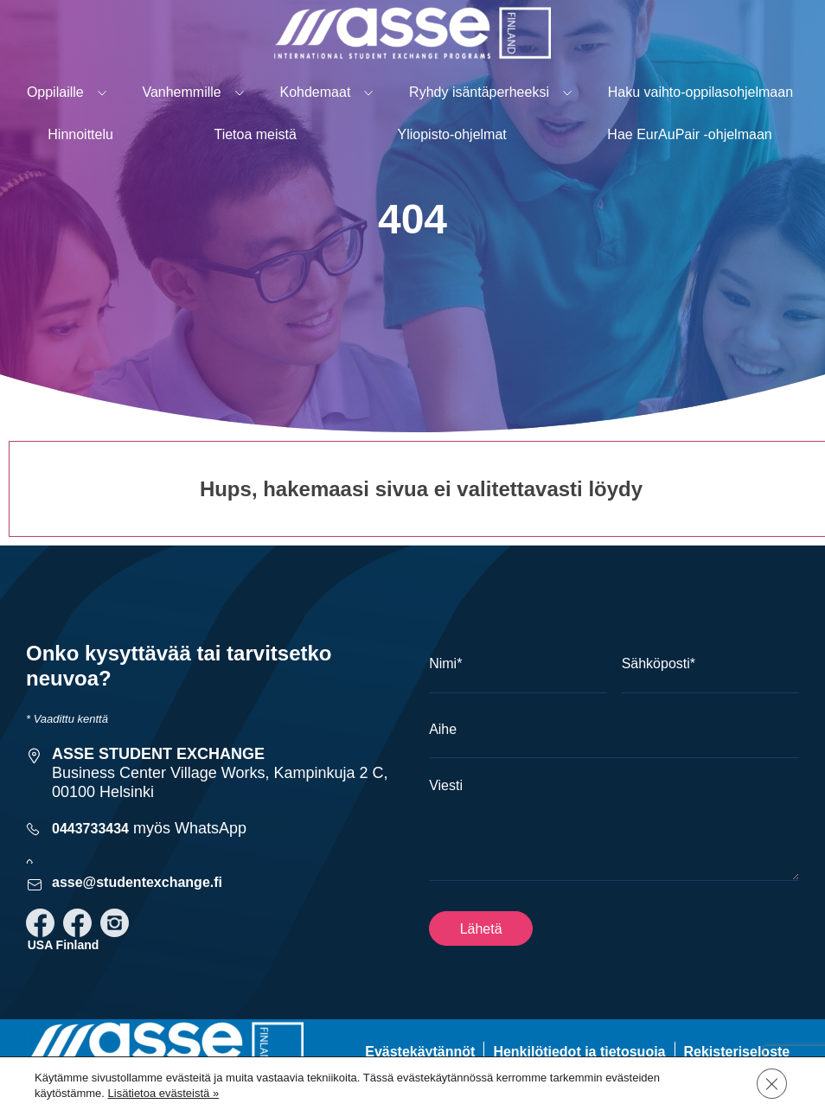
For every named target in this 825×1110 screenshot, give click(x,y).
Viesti (446, 785)
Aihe (443, 729)
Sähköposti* (658, 663)
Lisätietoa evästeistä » (164, 1093)
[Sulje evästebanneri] (771, 1083)
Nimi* (445, 663)
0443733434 (90, 828)
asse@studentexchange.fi (137, 882)
